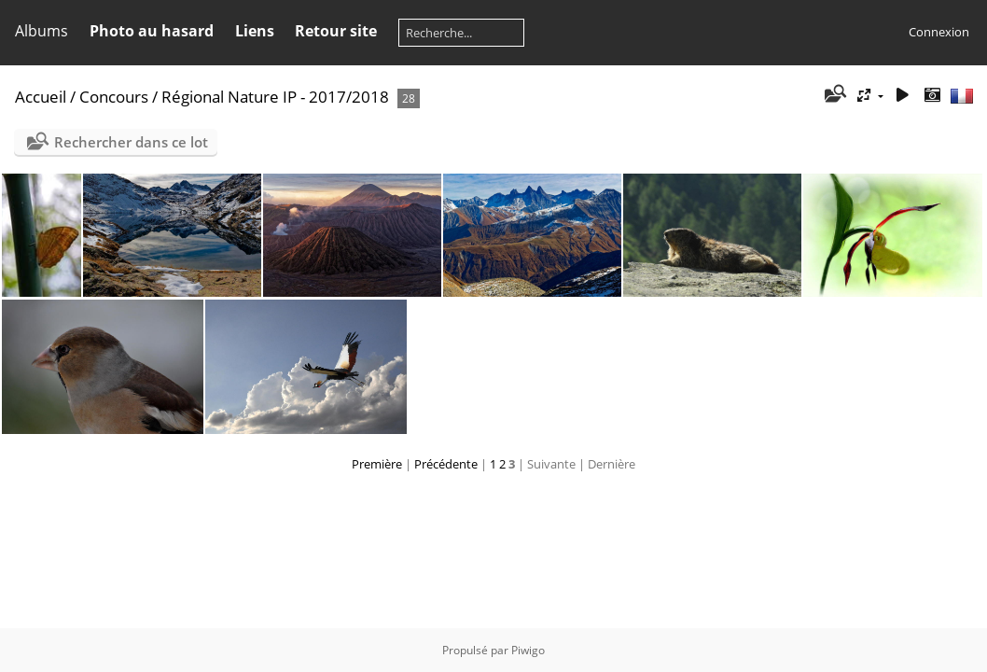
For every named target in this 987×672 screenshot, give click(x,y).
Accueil (40, 96)
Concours (113, 96)
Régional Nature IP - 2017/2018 (275, 96)
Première (377, 463)
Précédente (446, 463)
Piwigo (528, 650)
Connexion (939, 31)
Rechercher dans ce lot (131, 142)
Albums (41, 31)
